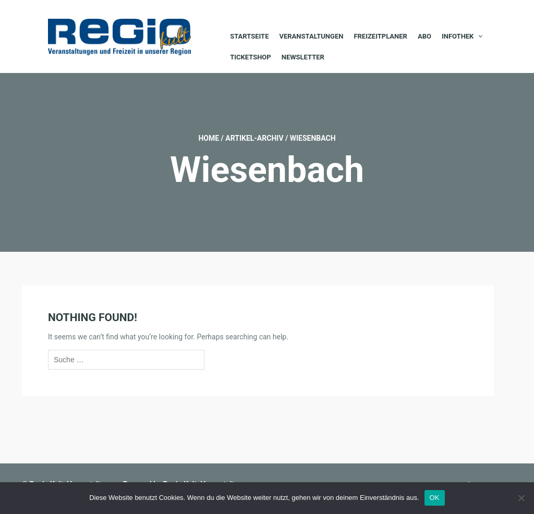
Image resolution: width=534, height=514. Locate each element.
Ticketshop (250, 57)
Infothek (458, 36)
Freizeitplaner (380, 36)
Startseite (249, 36)
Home (208, 138)
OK (435, 497)
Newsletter (303, 57)
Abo (424, 36)
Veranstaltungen (311, 36)
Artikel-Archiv (254, 138)
